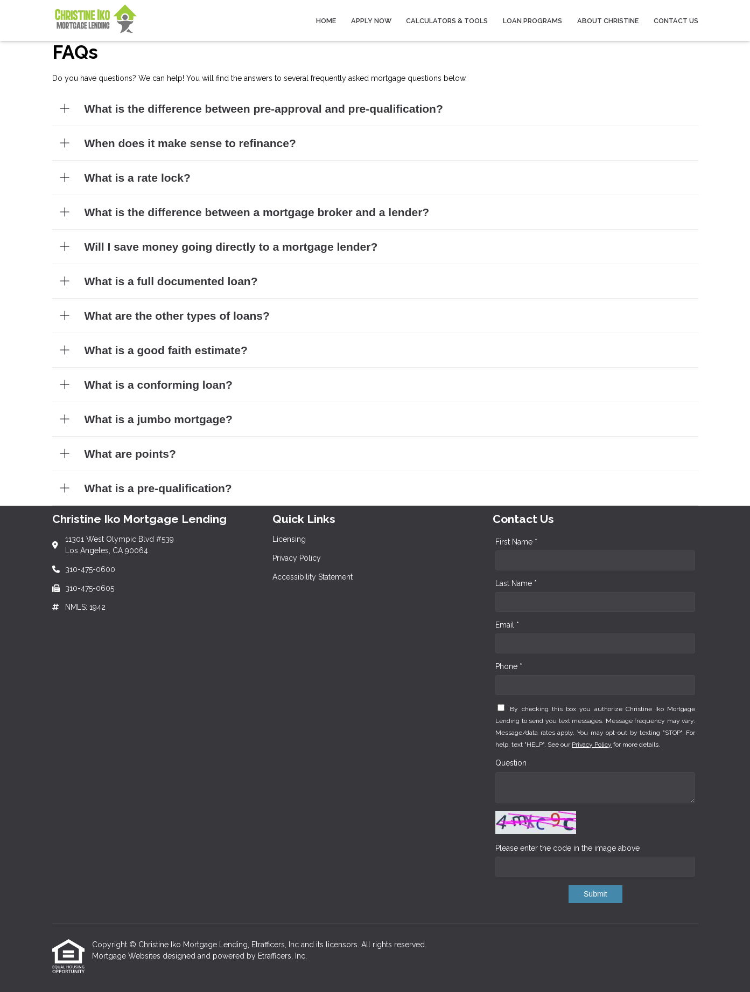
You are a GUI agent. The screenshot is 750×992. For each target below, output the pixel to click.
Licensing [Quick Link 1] (289, 539)
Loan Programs (532, 21)
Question (511, 763)
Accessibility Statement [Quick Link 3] (312, 577)
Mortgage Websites (127, 956)
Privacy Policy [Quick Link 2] (296, 558)
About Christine (608, 21)
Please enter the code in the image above (567, 848)
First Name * (516, 542)
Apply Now (371, 21)
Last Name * (516, 583)
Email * (507, 625)
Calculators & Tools (447, 21)
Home (326, 21)
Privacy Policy (592, 744)
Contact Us (676, 21)
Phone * (508, 666)
